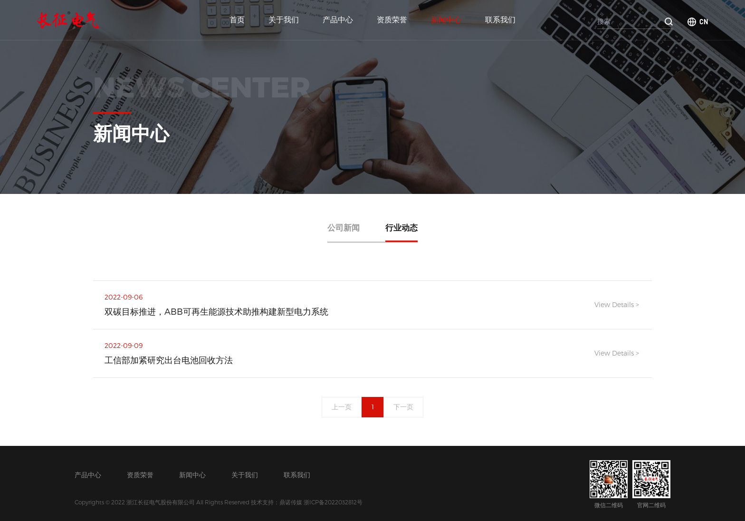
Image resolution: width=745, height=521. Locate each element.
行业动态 (401, 227)
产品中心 (338, 19)
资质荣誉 (392, 19)
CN (703, 22)
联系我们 (500, 19)
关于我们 (283, 19)
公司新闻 (343, 227)
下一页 (404, 407)
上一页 (342, 407)
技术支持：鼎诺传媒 (276, 502)
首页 (237, 19)
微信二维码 (609, 484)
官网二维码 (651, 484)
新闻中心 (446, 19)
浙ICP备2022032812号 (333, 502)
